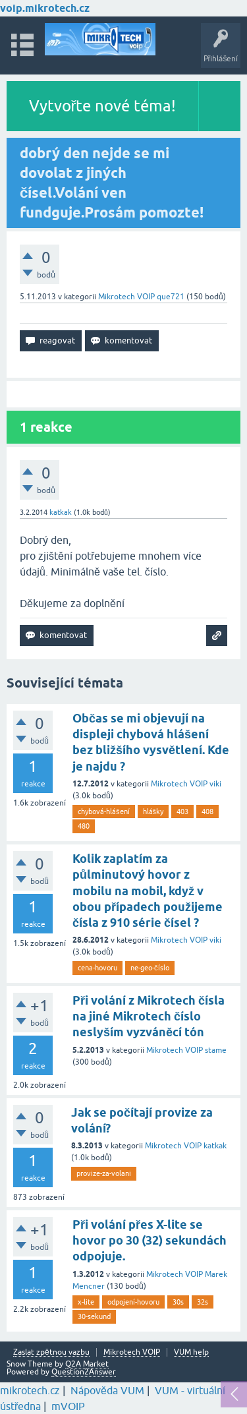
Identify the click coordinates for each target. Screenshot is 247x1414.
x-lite (86, 1302)
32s (202, 1302)
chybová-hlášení (104, 811)
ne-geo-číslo (149, 968)
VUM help (191, 1352)
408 (207, 811)
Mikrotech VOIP (126, 296)
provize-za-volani (103, 1173)
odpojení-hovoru (133, 1302)
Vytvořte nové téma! (103, 106)
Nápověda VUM (107, 1390)
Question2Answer (83, 1371)
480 (84, 826)
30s (178, 1302)
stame (216, 1050)
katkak (215, 1145)
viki (215, 783)
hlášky (153, 811)
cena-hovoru (97, 968)
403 (182, 811)
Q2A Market (87, 1364)
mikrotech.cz (30, 1390)
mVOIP (68, 1406)
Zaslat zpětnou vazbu (51, 1352)
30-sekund (94, 1316)
